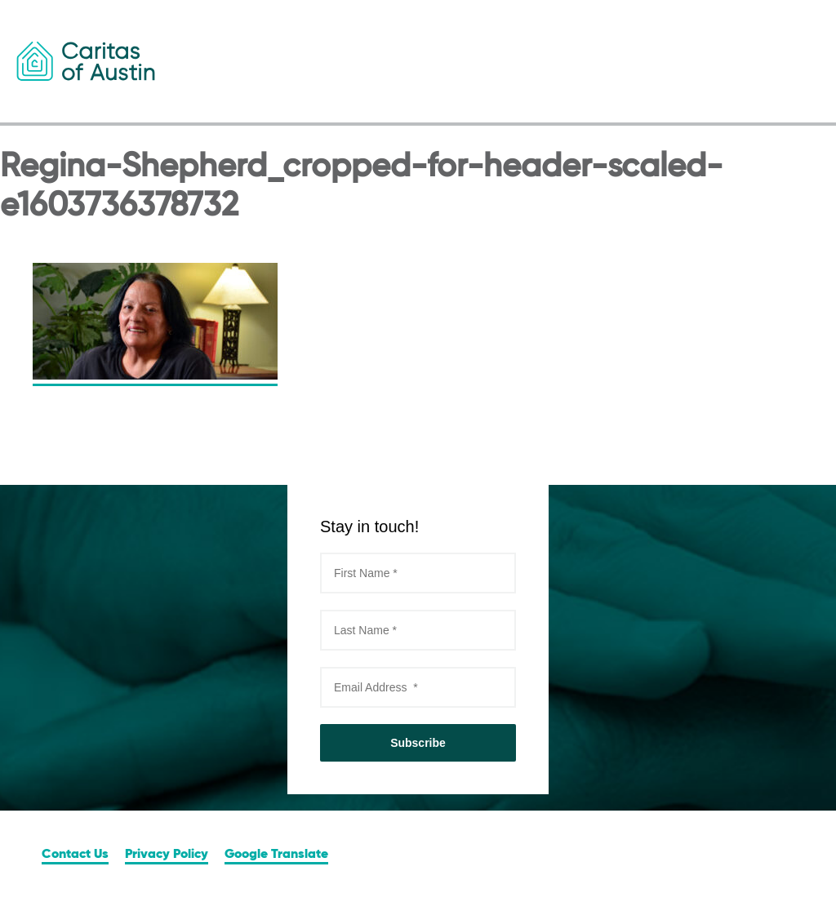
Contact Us (75, 854)
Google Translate (276, 854)
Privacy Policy (166, 854)
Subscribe (418, 742)
